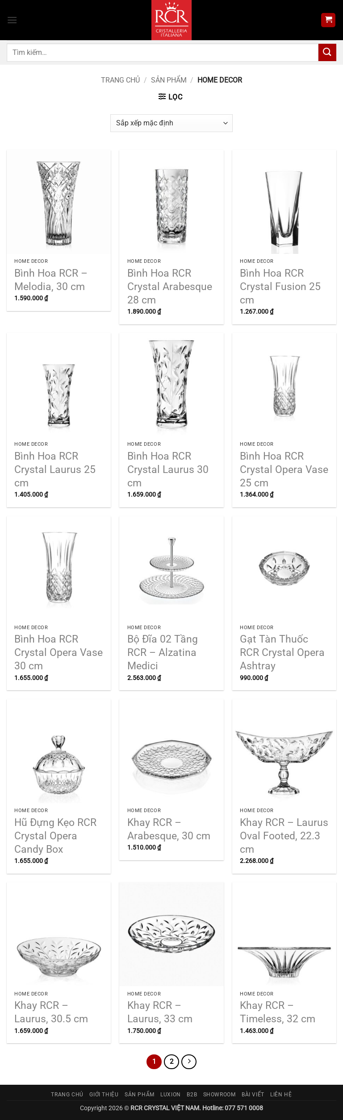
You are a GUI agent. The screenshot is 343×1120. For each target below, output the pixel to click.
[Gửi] (327, 52)
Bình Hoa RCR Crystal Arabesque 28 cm (169, 286)
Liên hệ (281, 1094)
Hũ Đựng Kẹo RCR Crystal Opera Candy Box (55, 836)
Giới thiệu (103, 1094)
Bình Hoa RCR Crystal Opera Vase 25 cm (284, 469)
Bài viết (253, 1094)
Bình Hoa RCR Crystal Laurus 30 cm (168, 469)
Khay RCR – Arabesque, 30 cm (168, 829)
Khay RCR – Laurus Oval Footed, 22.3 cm (284, 836)
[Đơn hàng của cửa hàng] (171, 123)
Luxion (170, 1094)
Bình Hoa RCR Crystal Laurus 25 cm (55, 469)
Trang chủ (120, 80)
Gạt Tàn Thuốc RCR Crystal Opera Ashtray (282, 652)
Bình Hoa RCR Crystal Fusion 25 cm (280, 286)
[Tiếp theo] (189, 1062)
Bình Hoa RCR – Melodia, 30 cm (51, 280)
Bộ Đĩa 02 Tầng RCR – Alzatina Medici (162, 652)
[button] (12, 20)
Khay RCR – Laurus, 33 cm (159, 1012)
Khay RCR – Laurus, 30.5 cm (51, 1012)
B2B (192, 1094)
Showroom (219, 1094)
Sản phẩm (169, 80)
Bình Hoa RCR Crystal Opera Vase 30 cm (58, 652)
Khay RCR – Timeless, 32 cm (277, 1012)
